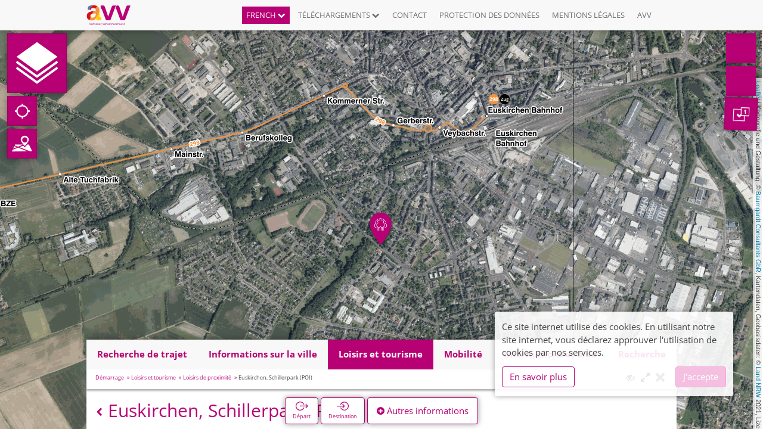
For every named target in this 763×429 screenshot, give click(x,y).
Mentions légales (588, 15)
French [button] (266, 15)
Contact (409, 15)
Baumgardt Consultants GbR (758, 231)
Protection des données (489, 15)
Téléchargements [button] (339, 15)
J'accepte (700, 377)
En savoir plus (538, 377)
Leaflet (758, 90)
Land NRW (758, 381)
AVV (644, 15)
